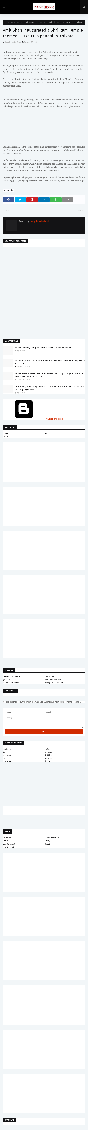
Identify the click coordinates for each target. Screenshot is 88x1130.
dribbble (48, 755)
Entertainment (9, 844)
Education (7, 838)
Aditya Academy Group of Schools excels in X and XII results (43, 347)
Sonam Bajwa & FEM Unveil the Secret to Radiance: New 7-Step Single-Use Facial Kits (50, 362)
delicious (48, 761)
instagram (7, 761)
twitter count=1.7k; (52, 676)
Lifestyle (48, 841)
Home (7, 22)
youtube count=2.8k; (53, 679)
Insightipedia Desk (13, 42)
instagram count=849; (54, 683)
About (47, 433)
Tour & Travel (8, 847)
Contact (6, 436)
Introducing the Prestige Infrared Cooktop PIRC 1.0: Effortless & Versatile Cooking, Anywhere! (49, 388)
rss (4, 758)
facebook (7, 749)
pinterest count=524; (11, 683)
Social (47, 844)
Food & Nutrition (52, 838)
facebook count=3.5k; (11, 676)
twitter (47, 749)
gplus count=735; (10, 679)
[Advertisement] (44, 272)
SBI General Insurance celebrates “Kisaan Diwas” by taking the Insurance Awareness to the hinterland (49, 375)
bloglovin (7, 755)
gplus (5, 752)
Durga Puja (15, 22)
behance (48, 758)
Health (5, 841)
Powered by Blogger (33, 419)
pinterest (48, 752)
